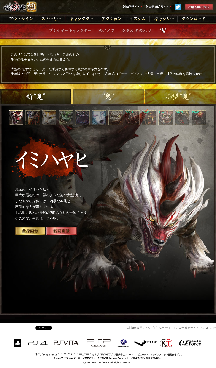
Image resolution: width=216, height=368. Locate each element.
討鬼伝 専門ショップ (140, 327)
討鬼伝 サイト (165, 327)
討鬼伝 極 (19, 6)
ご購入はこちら (199, 7)
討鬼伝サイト (132, 7)
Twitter (178, 7)
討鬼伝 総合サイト (187, 327)
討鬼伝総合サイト (159, 7)
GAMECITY (208, 327)
